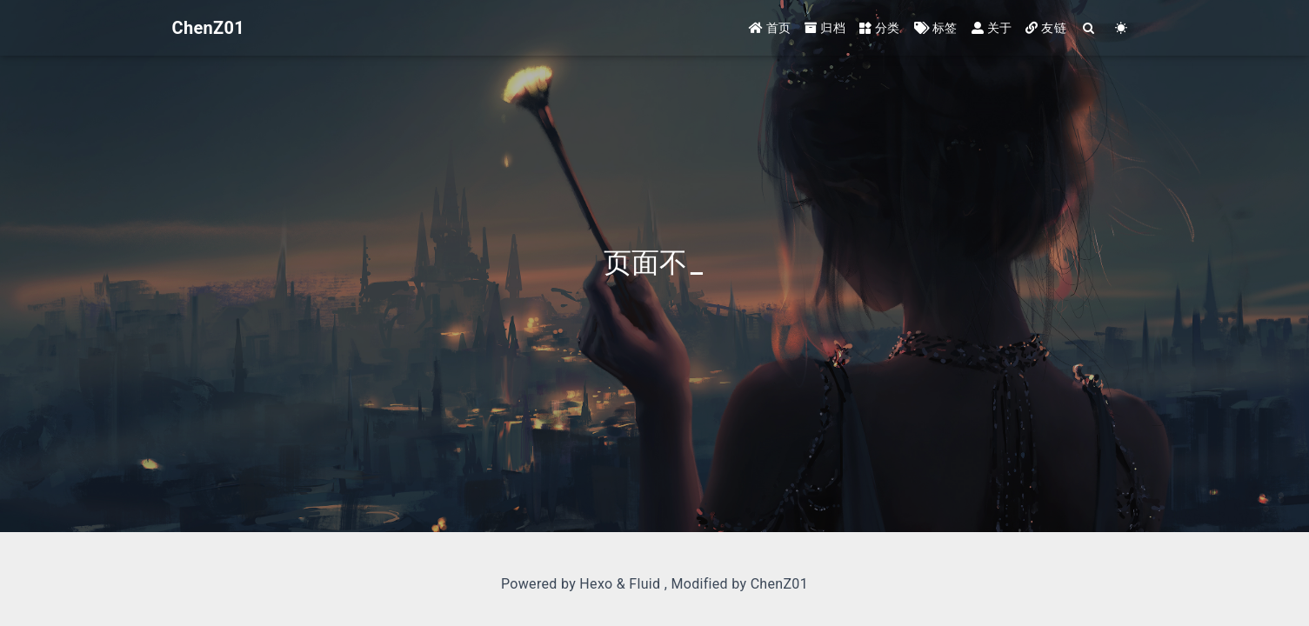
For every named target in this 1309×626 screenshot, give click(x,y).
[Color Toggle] (1121, 28)
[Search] (1089, 28)
